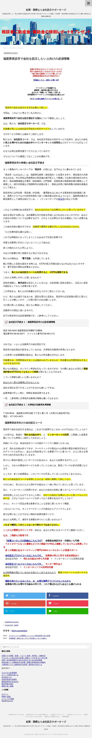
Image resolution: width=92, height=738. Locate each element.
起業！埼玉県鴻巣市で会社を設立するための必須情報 (22, 660)
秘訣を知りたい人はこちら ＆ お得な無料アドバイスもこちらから (38, 581)
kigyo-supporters (19, 630)
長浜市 (61, 199)
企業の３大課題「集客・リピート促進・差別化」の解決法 (24, 656)
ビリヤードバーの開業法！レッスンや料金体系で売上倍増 (29, 636)
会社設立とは (7, 677)
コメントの (8, 699)
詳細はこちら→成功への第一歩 (46, 80)
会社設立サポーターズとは (16, 714)
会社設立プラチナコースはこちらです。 (24, 555)
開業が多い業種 (7, 686)
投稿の (6, 697)
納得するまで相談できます (52, 716)
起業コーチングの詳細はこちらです (24, 540)
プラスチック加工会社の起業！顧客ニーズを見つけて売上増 (24, 658)
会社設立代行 (9, 625)
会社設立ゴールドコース (74, 714)
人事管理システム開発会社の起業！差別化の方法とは (22, 665)
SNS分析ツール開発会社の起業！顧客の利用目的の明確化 (24, 662)
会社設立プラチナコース (58, 714)
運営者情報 (65, 716)
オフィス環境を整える (10, 675)
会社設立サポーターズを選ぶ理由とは (37, 714)
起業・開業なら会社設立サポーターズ (46, 9)
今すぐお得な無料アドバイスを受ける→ (46, 99)
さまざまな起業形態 (9, 673)
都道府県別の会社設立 (12, 622)
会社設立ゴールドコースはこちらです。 (24, 564)
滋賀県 (16, 625)
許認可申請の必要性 (9, 679)
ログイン (5, 694)
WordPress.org (7, 701)
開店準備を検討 (7, 684)
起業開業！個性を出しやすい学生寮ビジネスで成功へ (28, 638)
